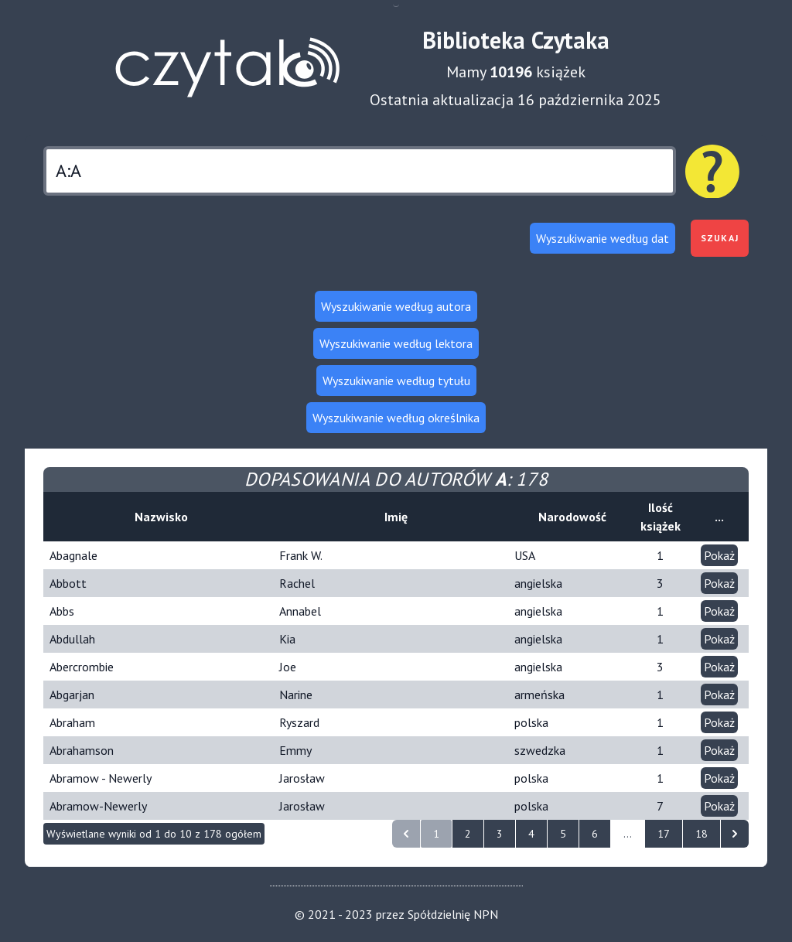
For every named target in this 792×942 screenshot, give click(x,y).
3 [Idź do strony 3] (500, 834)
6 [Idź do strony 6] (595, 834)
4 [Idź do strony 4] (531, 834)
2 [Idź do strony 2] (468, 834)
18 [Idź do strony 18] (701, 834)
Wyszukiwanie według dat (602, 238)
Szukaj (720, 238)
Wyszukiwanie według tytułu (396, 380)
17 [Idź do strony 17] (663, 834)
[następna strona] (735, 834)
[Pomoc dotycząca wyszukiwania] (712, 171)
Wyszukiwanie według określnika (396, 417)
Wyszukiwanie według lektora (396, 343)
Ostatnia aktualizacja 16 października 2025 (515, 100)
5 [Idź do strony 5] (563, 834)
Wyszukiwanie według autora (396, 306)
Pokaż (719, 555)
